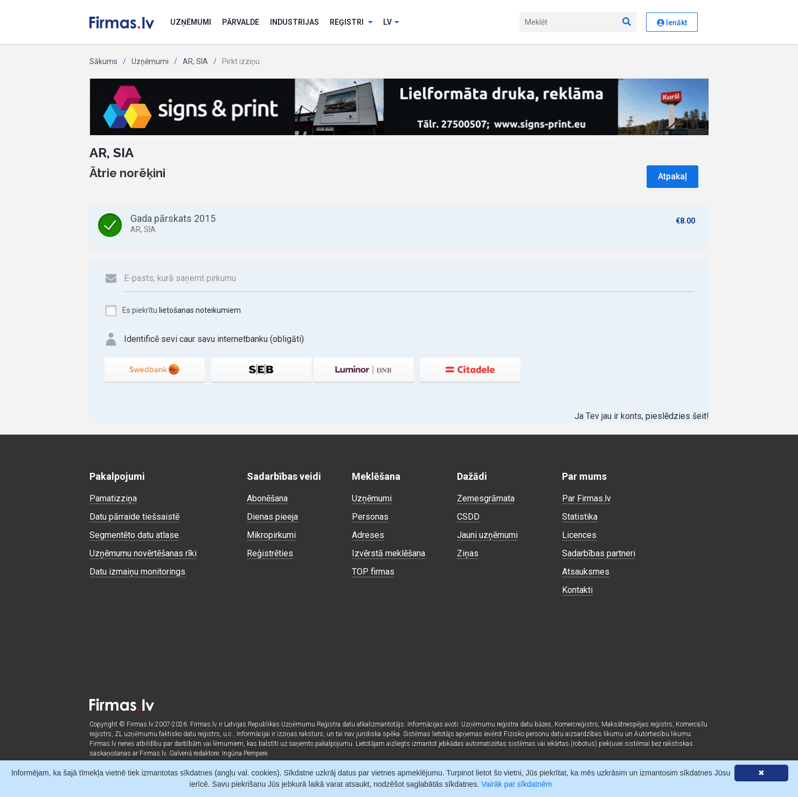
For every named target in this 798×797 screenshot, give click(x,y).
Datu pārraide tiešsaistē (134, 517)
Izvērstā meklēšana (388, 553)
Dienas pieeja (272, 517)
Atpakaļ (672, 176)
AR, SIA (195, 61)
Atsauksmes (585, 572)
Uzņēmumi (190, 22)
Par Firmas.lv (586, 498)
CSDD (468, 517)
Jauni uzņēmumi (487, 535)
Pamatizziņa (113, 498)
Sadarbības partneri (598, 553)
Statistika (580, 517)
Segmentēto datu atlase (134, 535)
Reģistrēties (270, 553)
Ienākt (672, 22)
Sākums (103, 61)
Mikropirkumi (271, 535)
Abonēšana (267, 498)
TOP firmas (373, 572)
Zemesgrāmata (486, 498)
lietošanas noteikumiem (200, 310)
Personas (370, 517)
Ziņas (467, 553)
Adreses (368, 535)
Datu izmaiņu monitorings (137, 572)
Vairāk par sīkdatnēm (516, 784)
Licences (579, 535)
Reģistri (351, 22)
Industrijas (294, 22)
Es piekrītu (173, 310)
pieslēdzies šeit (676, 416)
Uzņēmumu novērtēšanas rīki (143, 553)
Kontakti (577, 590)
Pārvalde (240, 22)
